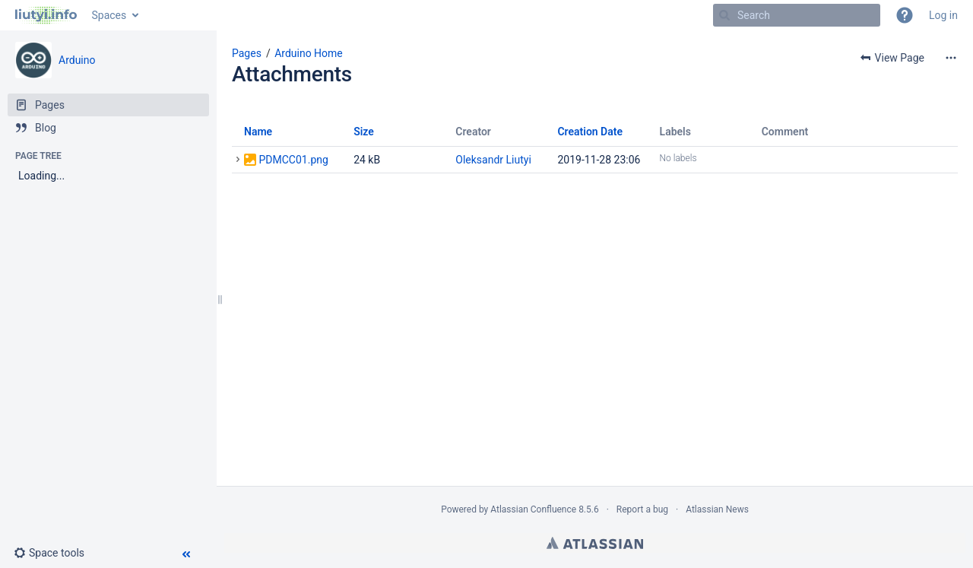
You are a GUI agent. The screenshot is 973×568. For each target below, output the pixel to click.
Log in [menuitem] (943, 15)
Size (363, 131)
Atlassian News (717, 509)
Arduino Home (308, 53)
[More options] (951, 57)
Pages (246, 53)
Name (258, 131)
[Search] (724, 15)
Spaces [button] (109, 15)
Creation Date (590, 131)
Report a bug (642, 509)
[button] (904, 15)
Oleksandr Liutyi (493, 160)
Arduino (77, 60)
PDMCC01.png (293, 160)
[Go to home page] (46, 15)
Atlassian (595, 543)
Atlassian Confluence (533, 509)
